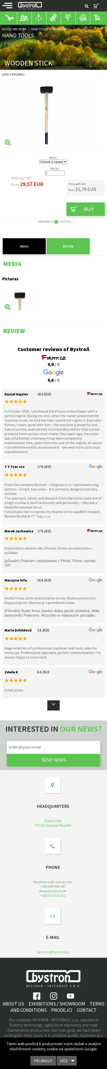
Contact (87, 1010)
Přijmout (43, 1060)
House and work (14, 29)
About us (13, 1004)
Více (64, 1060)
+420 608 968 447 (53, 886)
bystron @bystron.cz (53, 952)
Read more (60, 29)
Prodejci (61, 1010)
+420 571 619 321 (53, 895)
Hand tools (39, 29)
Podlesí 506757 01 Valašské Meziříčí (53, 823)
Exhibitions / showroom (57, 1004)
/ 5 (53, 361)
